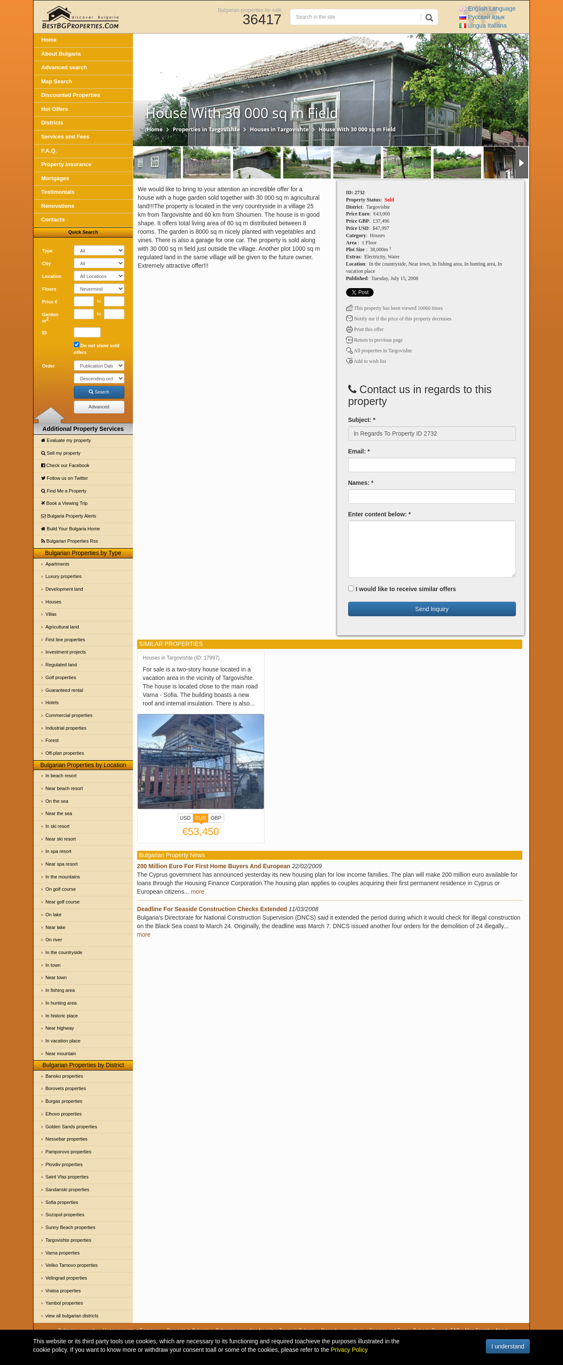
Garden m (50, 318)
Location (52, 276)
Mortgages (55, 178)
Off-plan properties (64, 753)
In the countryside (63, 952)
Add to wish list (366, 361)
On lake (53, 914)
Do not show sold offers (97, 348)
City (46, 263)
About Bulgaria (61, 54)
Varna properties (62, 1252)
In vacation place (63, 1040)
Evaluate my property (66, 440)
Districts (52, 122)
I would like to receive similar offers (402, 589)
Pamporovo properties (68, 1151)
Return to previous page (374, 340)
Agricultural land (62, 626)
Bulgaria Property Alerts (68, 515)
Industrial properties (66, 728)
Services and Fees (65, 136)
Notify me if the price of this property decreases (399, 319)
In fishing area (60, 990)
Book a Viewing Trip (64, 503)
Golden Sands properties (71, 1126)
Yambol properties (64, 1303)
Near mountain (60, 1053)
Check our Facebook (65, 465)
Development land (64, 589)
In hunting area (60, 1002)
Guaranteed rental (64, 690)
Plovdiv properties (63, 1164)
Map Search (56, 81)
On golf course (60, 889)
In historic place (61, 1015)
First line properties (65, 639)
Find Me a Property (64, 490)
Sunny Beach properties (70, 1227)
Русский (481, 17)
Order (48, 365)
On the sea (56, 801)
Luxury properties (63, 576)
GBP (216, 818)
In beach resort (60, 775)
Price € (49, 301)
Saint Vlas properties (67, 1176)
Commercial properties (69, 715)
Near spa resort (61, 864)
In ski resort (57, 826)
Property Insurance (66, 164)
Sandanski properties (67, 1189)
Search (99, 391)
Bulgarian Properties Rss (69, 541)
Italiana (483, 25)
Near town (56, 977)
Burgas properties (63, 1101)
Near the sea (58, 813)
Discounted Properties (70, 95)
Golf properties (60, 677)
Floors (49, 289)
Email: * (359, 451)
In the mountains (62, 876)
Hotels (52, 702)
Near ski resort (60, 838)
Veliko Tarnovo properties (71, 1265)
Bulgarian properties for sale (250, 10)
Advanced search (64, 67)
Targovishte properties (68, 1240)
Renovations (57, 206)
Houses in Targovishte (279, 129)
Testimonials (58, 192)
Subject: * (362, 419)
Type (47, 250)
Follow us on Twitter (64, 478)
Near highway (59, 1028)
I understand (507, 1346)
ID (44, 332)
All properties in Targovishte (379, 351)
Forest (52, 740)
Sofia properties (61, 1202)
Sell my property (61, 453)
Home (48, 40)
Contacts (53, 219)
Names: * (361, 482)
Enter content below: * (379, 514)
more (197, 891)
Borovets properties (65, 1088)
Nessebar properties (66, 1138)
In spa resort (58, 851)
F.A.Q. (49, 150)
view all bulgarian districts (72, 1315)
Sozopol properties (64, 1214)
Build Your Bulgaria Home (70, 528)
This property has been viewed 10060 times (394, 308)
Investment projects (65, 651)
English (487, 8)
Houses (53, 601)
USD (185, 818)
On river (53, 939)
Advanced (99, 406)
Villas (50, 614)
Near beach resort (64, 788)
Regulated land (61, 664)
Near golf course (62, 901)
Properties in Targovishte (206, 129)
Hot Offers (54, 109)
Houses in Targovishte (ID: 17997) (181, 658)
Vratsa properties (63, 1290)
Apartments (57, 563)
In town (52, 965)
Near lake (55, 927)
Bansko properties (64, 1076)
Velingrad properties (66, 1277)
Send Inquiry (432, 609)
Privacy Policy (349, 1349)
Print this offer (365, 329)
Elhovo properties (63, 1113)
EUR (200, 819)
